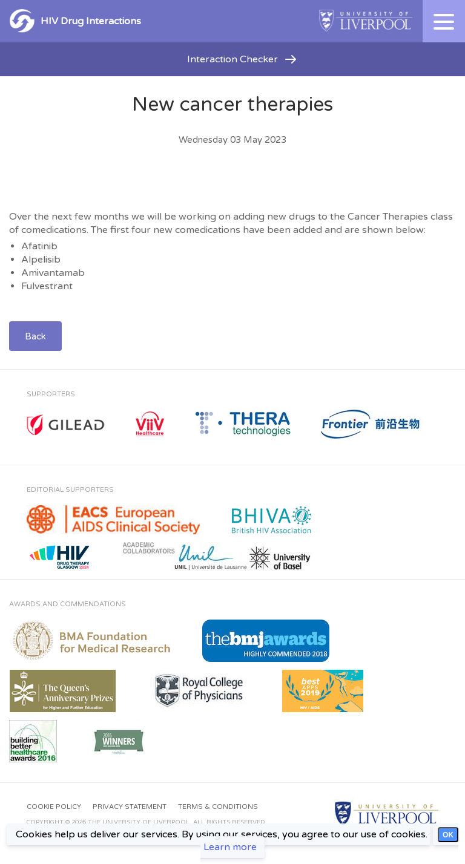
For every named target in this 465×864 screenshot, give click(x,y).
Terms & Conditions (218, 807)
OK (448, 835)
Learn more (230, 847)
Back (35, 336)
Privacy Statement (130, 807)
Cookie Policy (54, 807)
